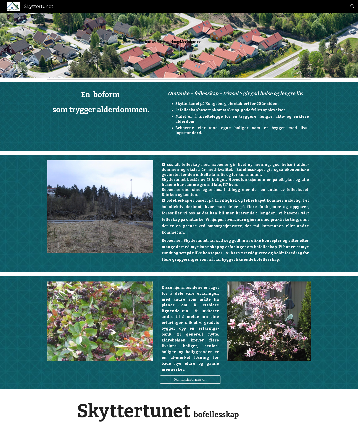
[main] (224, 42)
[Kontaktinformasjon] (190, 379)
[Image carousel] (100, 206)
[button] (352, 6)
